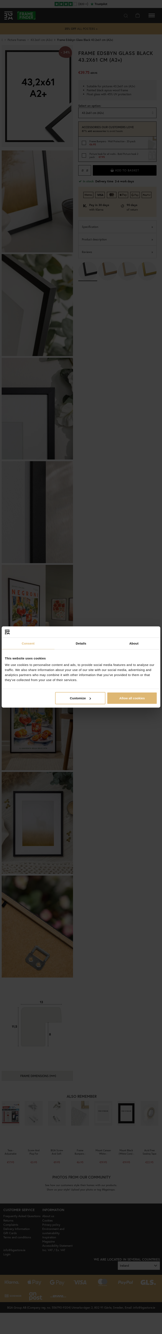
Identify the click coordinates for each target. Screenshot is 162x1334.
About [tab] (133, 643)
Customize (80, 698)
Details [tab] (81, 643)
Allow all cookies (132, 698)
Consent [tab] (28, 643)
